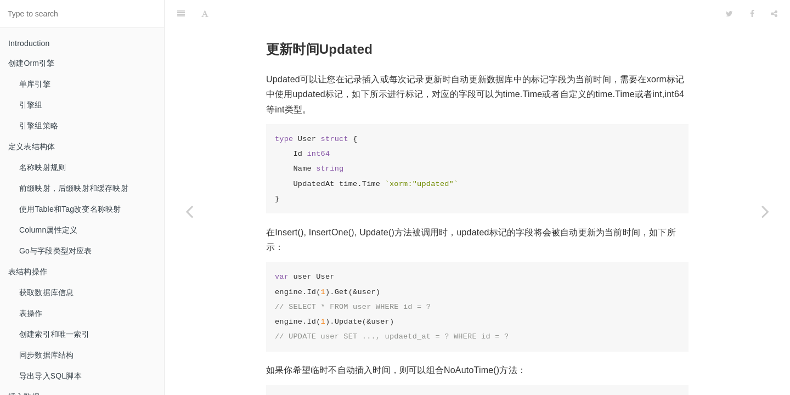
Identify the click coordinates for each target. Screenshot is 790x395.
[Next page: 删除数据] (765, 211)
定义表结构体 (31, 146)
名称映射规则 (42, 167)
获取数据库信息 (46, 292)
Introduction (29, 43)
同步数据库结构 (46, 355)
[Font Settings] (205, 13)
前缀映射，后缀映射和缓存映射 (73, 188)
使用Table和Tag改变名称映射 (70, 209)
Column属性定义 (48, 229)
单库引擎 (34, 84)
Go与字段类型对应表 (55, 250)
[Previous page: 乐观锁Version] (189, 211)
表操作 (31, 313)
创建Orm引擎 (31, 63)
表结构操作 (27, 271)
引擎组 (31, 104)
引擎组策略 (38, 125)
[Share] (774, 13)
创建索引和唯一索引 (54, 334)
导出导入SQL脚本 (50, 375)
